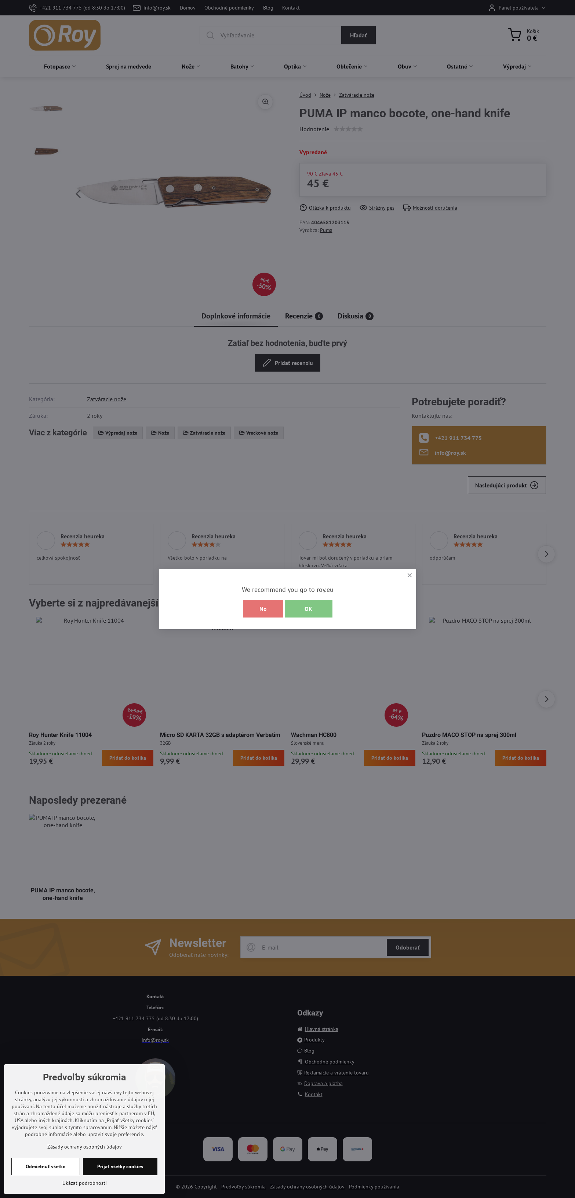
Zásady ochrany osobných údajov (84, 1146)
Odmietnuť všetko (46, 1166)
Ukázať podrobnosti (84, 1183)
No (263, 608)
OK (308, 608)
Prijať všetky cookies (120, 1166)
